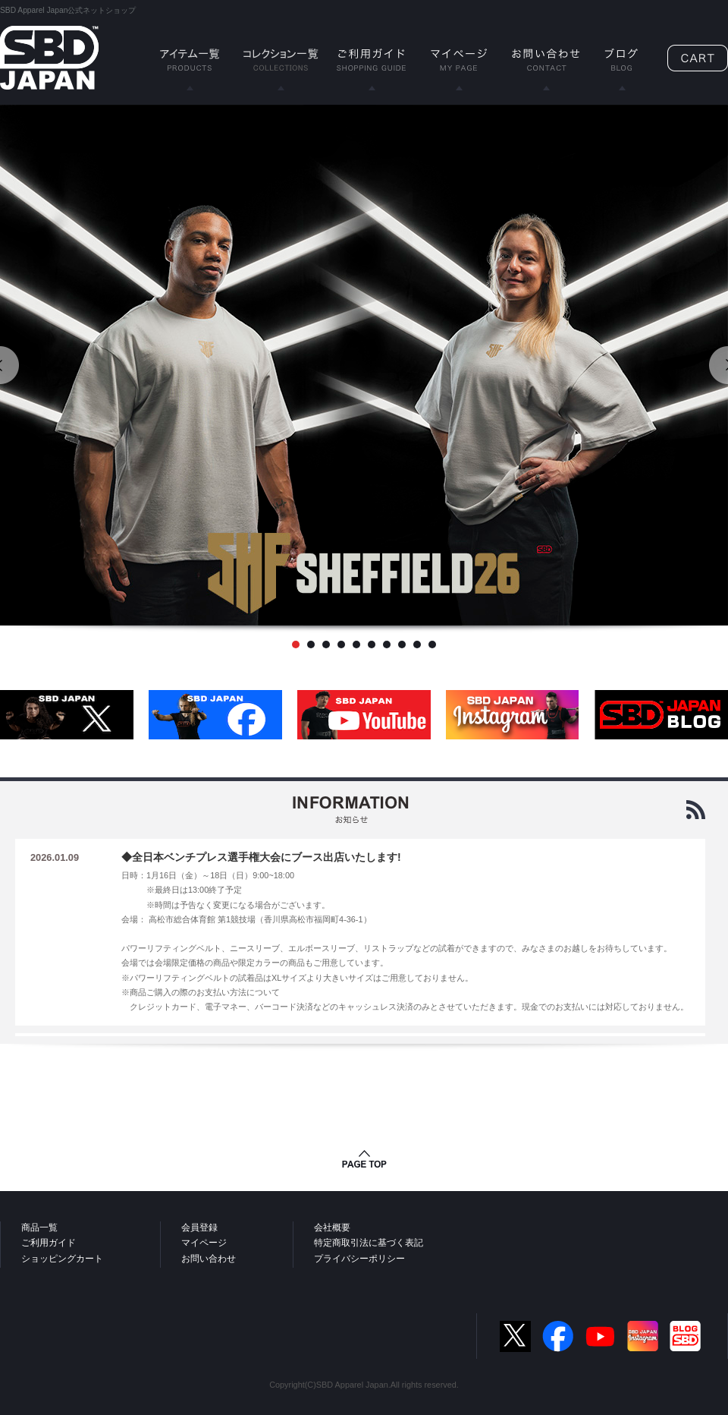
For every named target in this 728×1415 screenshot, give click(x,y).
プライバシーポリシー (359, 1258)
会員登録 (199, 1227)
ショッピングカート (62, 1258)
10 (432, 644)
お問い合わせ (208, 1258)
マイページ (204, 1242)
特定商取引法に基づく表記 (368, 1242)
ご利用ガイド (48, 1242)
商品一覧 (39, 1227)
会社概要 (332, 1227)
